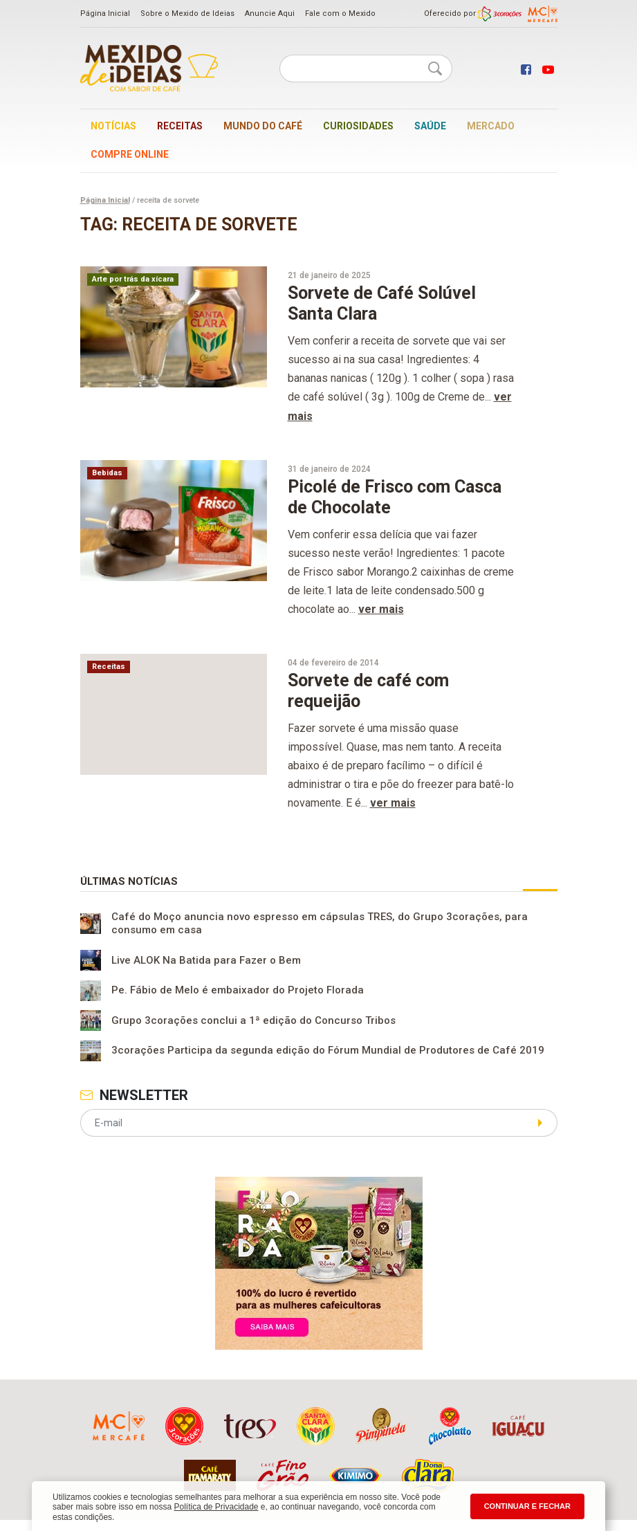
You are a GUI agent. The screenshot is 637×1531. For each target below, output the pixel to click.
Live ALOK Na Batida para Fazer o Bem (206, 960)
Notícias (113, 125)
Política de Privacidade (216, 1507)
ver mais (381, 609)
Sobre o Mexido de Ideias (187, 13)
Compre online (130, 154)
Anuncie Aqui (270, 13)
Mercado (491, 125)
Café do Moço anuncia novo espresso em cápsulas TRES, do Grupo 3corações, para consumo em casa (319, 923)
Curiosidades (358, 125)
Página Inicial (105, 13)
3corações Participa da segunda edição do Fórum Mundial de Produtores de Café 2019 (327, 1050)
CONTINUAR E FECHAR (527, 1506)
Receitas (180, 125)
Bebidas (107, 472)
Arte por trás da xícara (133, 279)
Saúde (430, 125)
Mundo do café (262, 125)
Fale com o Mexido (340, 13)
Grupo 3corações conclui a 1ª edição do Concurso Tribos (253, 1020)
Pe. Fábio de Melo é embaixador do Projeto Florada (237, 990)
